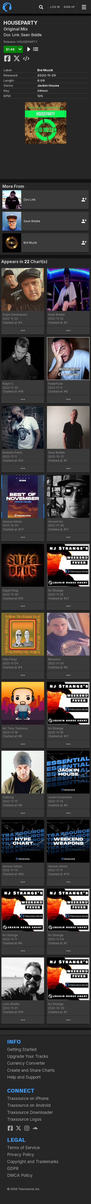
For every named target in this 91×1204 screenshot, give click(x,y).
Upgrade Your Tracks (27, 1056)
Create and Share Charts (31, 1070)
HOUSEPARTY (27, 42)
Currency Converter (26, 1063)
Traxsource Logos (24, 1119)
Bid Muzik (45, 70)
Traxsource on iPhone (28, 1098)
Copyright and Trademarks (32, 1161)
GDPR (13, 1168)
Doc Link (11, 34)
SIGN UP (69, 7)
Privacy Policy (20, 1154)
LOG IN (55, 7)
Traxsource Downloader (30, 1112)
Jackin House (48, 85)
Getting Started (22, 1049)
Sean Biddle (31, 34)
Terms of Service (23, 1147)
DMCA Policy (20, 1175)
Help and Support (24, 1077)
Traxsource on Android (29, 1105)
